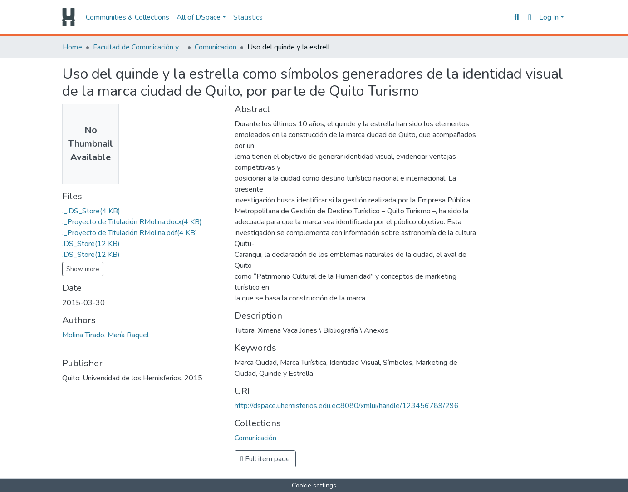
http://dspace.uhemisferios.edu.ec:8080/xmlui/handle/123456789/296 (347, 406)
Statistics (248, 17)
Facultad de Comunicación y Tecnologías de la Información (138, 47)
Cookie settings (314, 485)
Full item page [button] (265, 459)
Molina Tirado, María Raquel (105, 335)
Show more (82, 269)
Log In (549, 17)
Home (72, 47)
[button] (529, 17)
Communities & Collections (127, 17)
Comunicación (215, 47)
